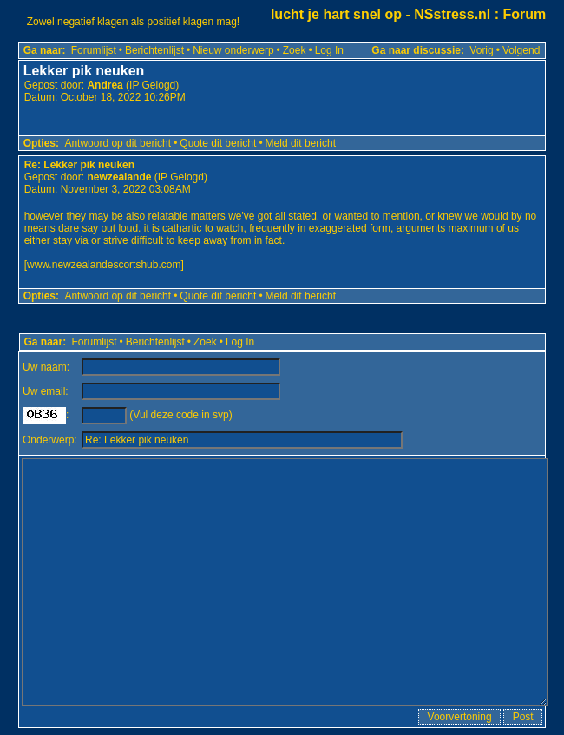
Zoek (294, 50)
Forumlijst (93, 50)
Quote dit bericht (218, 143)
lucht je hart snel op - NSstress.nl (380, 14)
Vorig (481, 50)
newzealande (119, 177)
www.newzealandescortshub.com (103, 265)
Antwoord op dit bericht (117, 143)
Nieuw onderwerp (233, 50)
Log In (329, 50)
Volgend (521, 50)
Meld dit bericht (301, 143)
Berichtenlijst (154, 50)
